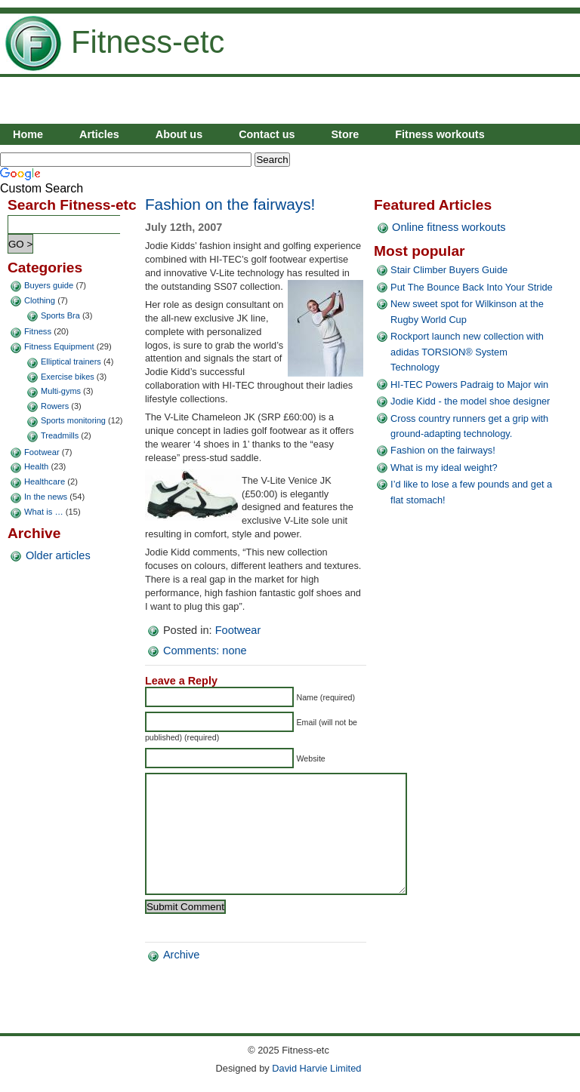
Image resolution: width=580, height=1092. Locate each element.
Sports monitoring (73, 420)
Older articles (58, 555)
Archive (181, 977)
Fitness (37, 331)
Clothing (39, 300)
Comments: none (205, 650)
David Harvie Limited (316, 1068)
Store (345, 134)
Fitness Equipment (59, 346)
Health (36, 466)
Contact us (267, 134)
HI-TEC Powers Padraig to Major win (469, 384)
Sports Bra (60, 315)
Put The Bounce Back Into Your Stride (471, 287)
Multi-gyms (61, 390)
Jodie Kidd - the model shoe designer (470, 401)
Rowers (55, 406)
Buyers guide (48, 285)
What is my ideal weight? (444, 467)
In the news (45, 496)
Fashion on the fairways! (230, 204)
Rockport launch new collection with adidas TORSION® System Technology (467, 352)
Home (28, 134)
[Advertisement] (403, 101)
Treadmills (60, 435)
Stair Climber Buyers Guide (449, 269)
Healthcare (44, 481)
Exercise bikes (67, 376)
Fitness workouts (439, 134)
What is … (43, 511)
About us (179, 134)
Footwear (42, 452)
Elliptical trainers (71, 361)
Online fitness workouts (448, 227)
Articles (99, 134)
